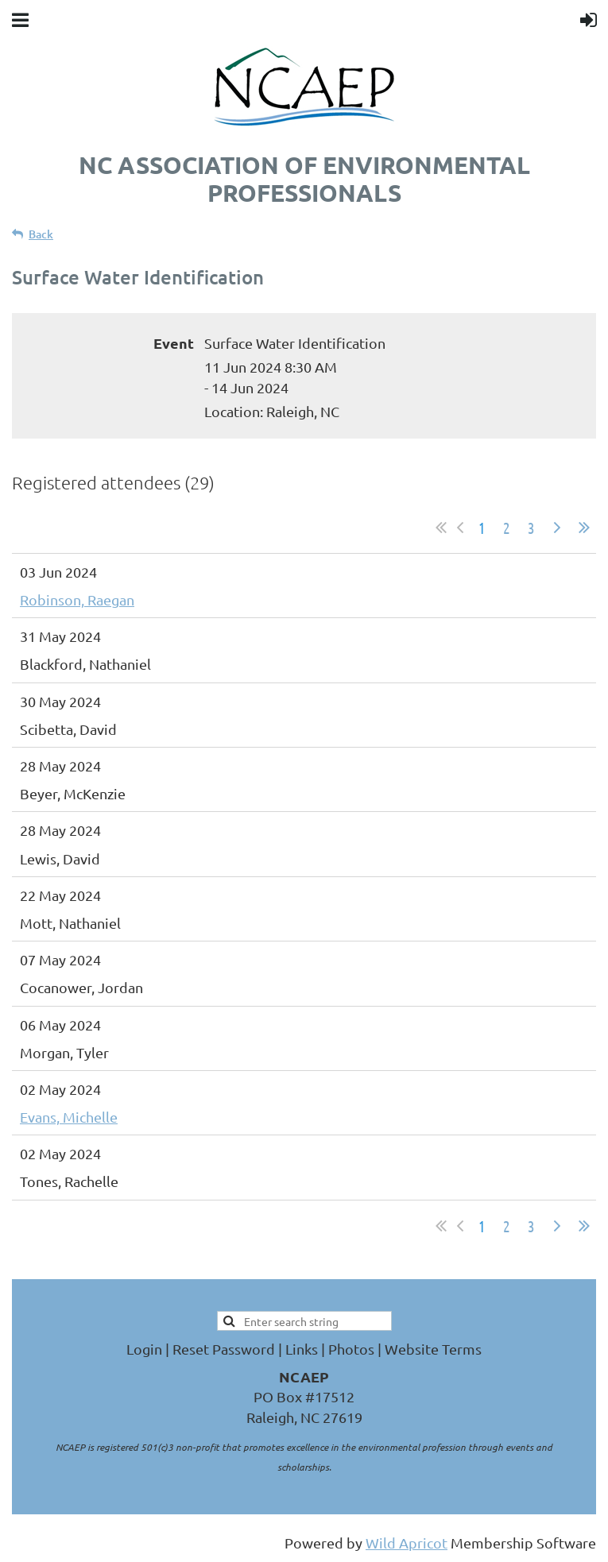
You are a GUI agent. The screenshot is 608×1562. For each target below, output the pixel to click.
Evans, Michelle (69, 1116)
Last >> (584, 527)
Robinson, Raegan (77, 599)
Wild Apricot (406, 1542)
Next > (557, 527)
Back (41, 234)
